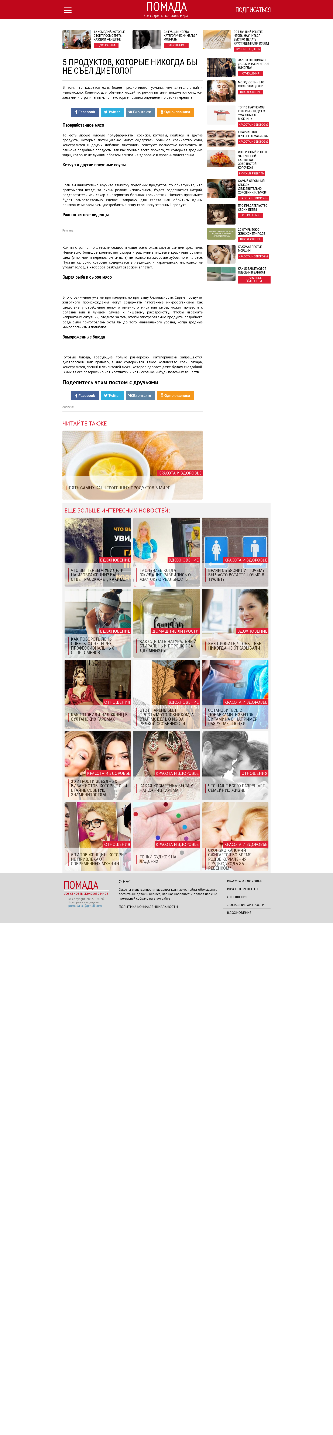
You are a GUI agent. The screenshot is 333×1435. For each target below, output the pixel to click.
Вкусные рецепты (242, 1401)
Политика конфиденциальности (148, 1419)
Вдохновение (239, 1425)
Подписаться (252, 10)
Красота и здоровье (244, 1393)
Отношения (237, 1409)
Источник (68, 919)
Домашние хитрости (245, 1417)
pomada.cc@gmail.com (85, 1418)
